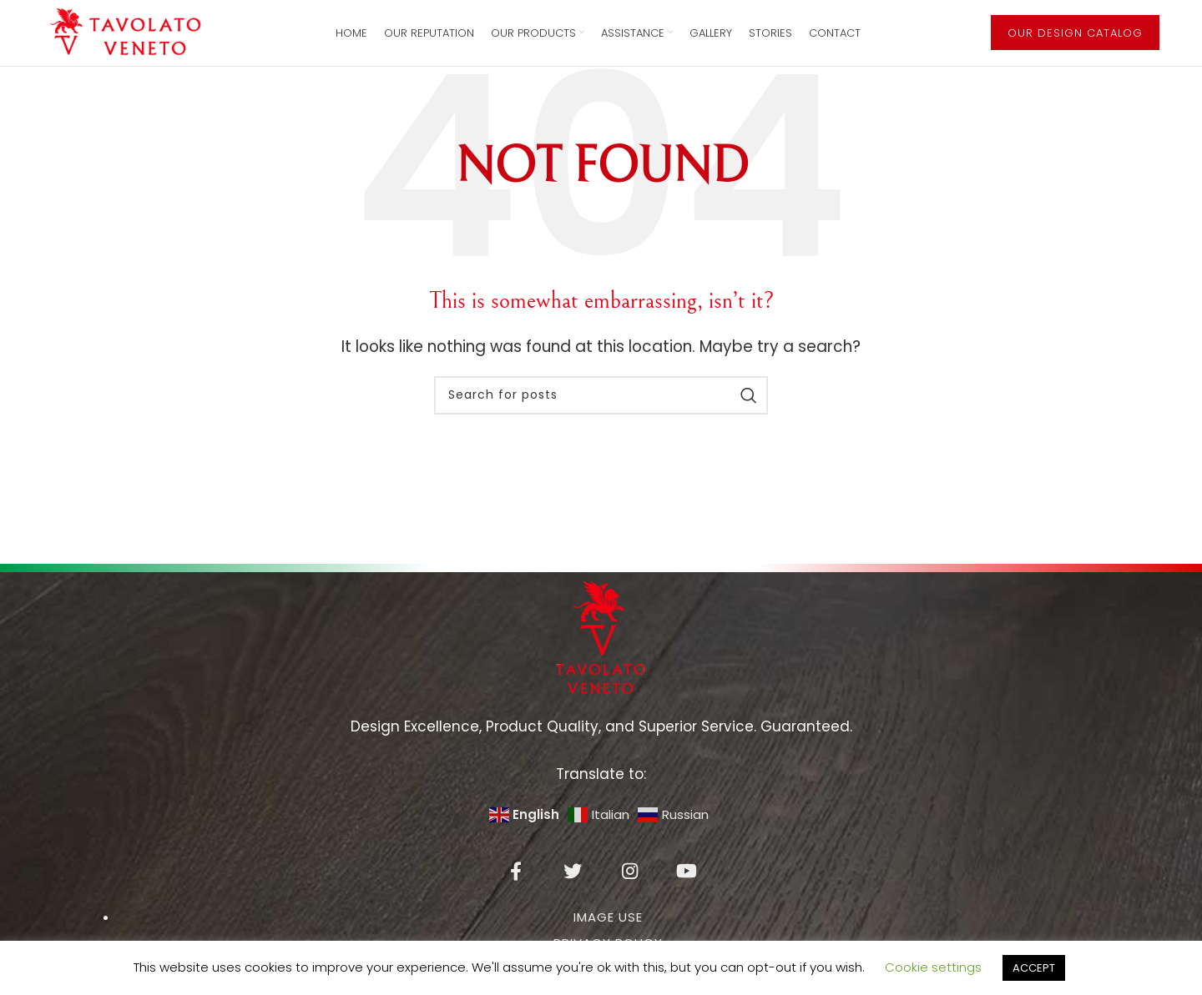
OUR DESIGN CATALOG (1075, 43)
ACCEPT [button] (1034, 968)
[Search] (601, 416)
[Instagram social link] (629, 892)
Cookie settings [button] (933, 967)
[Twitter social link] (573, 892)
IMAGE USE (608, 938)
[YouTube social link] (686, 892)
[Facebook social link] (516, 892)
